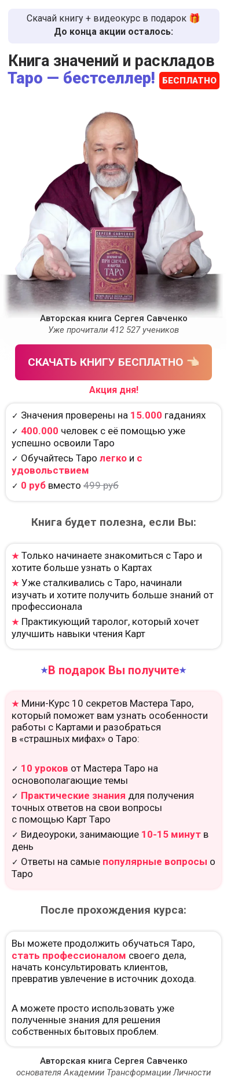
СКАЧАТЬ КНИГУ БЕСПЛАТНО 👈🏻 (114, 362)
